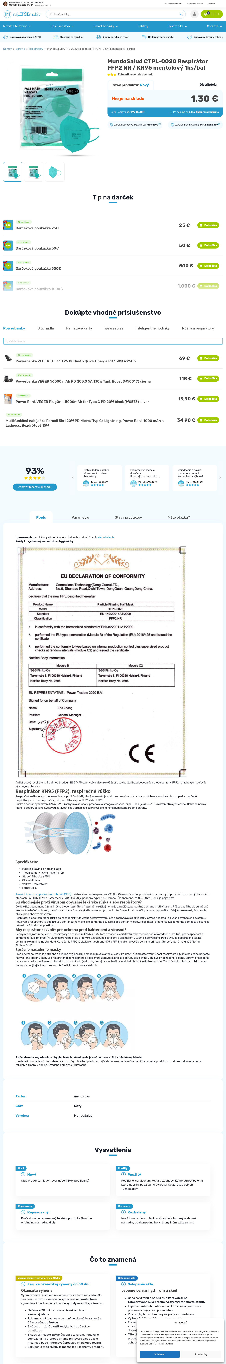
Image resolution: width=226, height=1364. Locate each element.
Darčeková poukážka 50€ (37, 248)
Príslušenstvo (127, 1303)
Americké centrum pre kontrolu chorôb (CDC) (43, 894)
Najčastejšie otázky (73, 1303)
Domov (7, 48)
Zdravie (20, 48)
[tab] (113, 1236)
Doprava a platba (195, 4)
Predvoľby (201, 1354)
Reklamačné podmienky (76, 1310)
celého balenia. (105, 537)
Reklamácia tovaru (173, 4)
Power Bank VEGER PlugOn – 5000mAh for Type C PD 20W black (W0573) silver (82, 402)
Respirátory (36, 48)
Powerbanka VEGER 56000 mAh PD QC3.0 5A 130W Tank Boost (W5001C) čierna (83, 381)
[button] (194, 14)
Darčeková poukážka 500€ (38, 268)
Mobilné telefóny (129, 1297)
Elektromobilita (128, 1330)
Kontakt (211, 4)
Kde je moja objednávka (75, 1297)
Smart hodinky (128, 1310)
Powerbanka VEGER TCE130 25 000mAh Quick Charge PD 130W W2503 (76, 361)
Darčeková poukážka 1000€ (39, 289)
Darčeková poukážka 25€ (37, 228)
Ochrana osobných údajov (193, 1303)
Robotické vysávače (131, 1317)
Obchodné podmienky (190, 1297)
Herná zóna (126, 1337)
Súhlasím (159, 1354)
